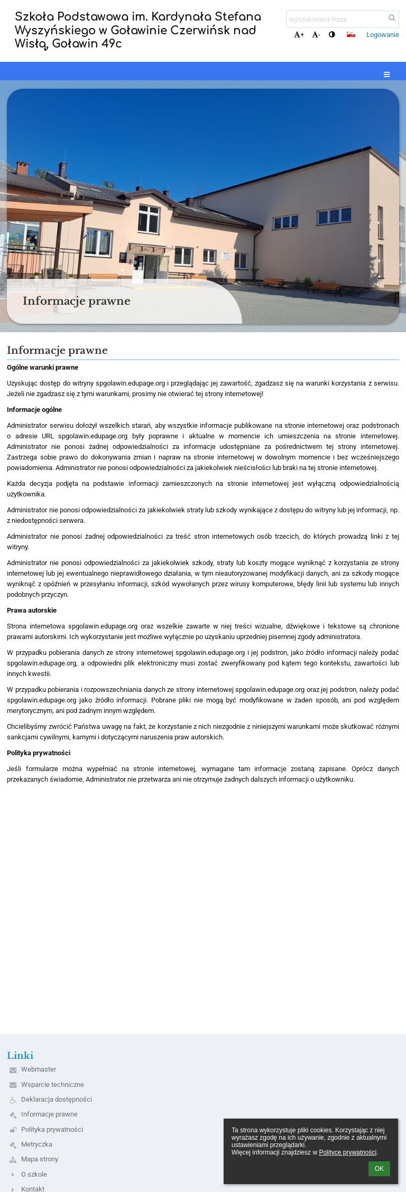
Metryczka (36, 1144)
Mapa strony (39, 1159)
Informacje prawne (49, 1114)
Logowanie (382, 35)
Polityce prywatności (347, 1152)
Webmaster (38, 1069)
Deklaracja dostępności (56, 1099)
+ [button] (299, 35)
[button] (351, 34)
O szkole (34, 1174)
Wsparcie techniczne (52, 1084)
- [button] (316, 35)
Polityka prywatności (52, 1129)
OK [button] (379, 1168)
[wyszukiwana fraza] (342, 19)
